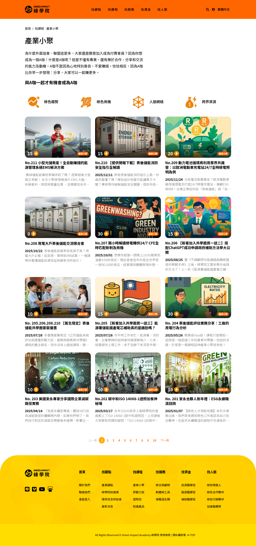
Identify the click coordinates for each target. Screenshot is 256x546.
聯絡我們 (84, 492)
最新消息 (107, 506)
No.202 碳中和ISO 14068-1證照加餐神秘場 (126, 401)
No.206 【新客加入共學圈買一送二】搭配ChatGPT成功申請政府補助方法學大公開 (197, 248)
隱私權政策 (179, 535)
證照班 (137, 499)
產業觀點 (107, 485)
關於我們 (84, 485)
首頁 (28, 28)
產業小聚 (83, 153)
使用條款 (165, 535)
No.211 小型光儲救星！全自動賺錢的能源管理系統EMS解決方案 (56, 165)
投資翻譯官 (188, 485)
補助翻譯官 (188, 499)
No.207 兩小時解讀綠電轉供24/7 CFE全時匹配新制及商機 (127, 245)
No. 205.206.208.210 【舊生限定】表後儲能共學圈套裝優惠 (57, 325)
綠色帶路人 (214, 485)
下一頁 (165, 440)
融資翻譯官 (188, 492)
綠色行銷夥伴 (215, 499)
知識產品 (138, 506)
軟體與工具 (163, 492)
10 (154, 440)
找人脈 (163, 9)
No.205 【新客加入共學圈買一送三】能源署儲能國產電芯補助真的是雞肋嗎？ (126, 325)
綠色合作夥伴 (215, 492)
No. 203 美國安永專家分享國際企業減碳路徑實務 (57, 401)
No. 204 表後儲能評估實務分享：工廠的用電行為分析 (197, 325)
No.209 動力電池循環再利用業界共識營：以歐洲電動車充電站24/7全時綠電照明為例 (197, 167)
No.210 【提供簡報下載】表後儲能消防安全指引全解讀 (126, 165)
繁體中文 (224, 9)
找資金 (146, 9)
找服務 (129, 9)
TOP (191, 535)
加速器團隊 (214, 506)
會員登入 (84, 499)
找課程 (113, 9)
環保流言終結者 (112, 499)
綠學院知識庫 (110, 492)
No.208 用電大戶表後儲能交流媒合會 (54, 243)
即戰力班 (138, 492)
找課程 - (46, 28)
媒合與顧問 (163, 485)
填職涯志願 (163, 499)
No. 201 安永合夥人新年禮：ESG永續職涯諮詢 (197, 401)
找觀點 (96, 9)
